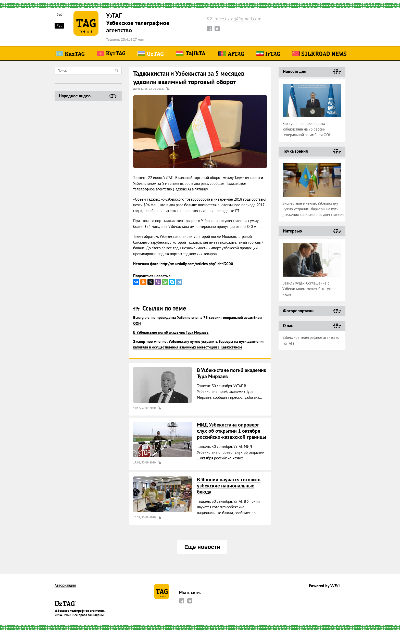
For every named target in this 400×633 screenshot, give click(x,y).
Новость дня (294, 71)
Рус (59, 25)
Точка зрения (295, 151)
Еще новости (202, 547)
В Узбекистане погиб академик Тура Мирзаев (171, 332)
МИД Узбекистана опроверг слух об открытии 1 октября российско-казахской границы (231, 430)
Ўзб (59, 15)
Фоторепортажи (298, 311)
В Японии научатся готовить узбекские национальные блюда (228, 485)
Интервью (292, 231)
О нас (288, 325)
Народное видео (75, 96)
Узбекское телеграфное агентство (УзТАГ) (310, 340)
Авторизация (65, 585)
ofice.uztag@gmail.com (238, 19)
